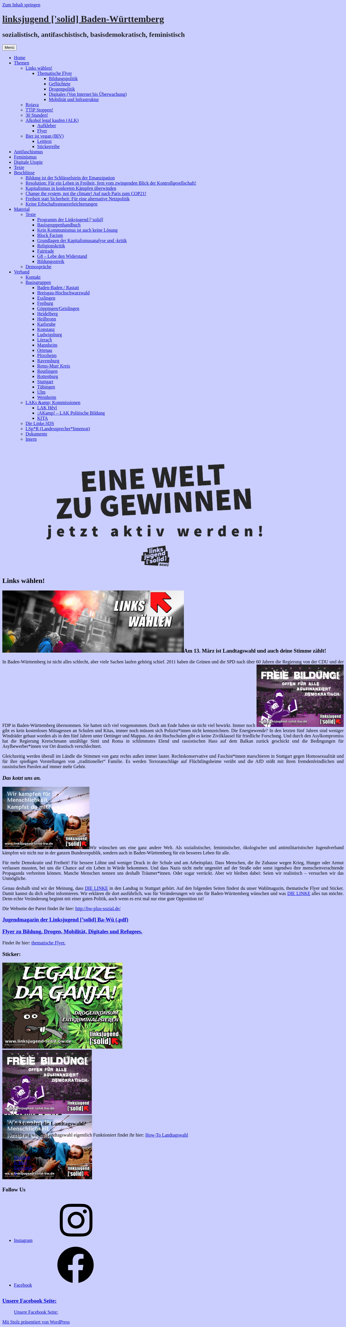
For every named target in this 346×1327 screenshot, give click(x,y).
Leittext (44, 141)
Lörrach (44, 339)
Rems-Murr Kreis (53, 365)
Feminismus (25, 156)
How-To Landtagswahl (166, 1134)
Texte (19, 167)
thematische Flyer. (48, 942)
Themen (21, 62)
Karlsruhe (46, 324)
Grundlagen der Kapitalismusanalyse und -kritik (82, 240)
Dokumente (36, 433)
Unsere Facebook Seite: (29, 1301)
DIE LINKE (96, 888)
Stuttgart (45, 381)
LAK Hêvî (47, 407)
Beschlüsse (24, 172)
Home (19, 57)
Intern (31, 439)
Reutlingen (47, 371)
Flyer (42, 130)
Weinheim (46, 397)
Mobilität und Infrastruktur (74, 99)
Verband (21, 271)
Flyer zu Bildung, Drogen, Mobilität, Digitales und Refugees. (72, 931)
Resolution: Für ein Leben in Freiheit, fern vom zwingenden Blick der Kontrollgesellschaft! (111, 183)
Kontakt (33, 277)
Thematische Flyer (54, 73)
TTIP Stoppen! (39, 109)
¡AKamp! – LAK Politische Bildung (71, 412)
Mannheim (47, 345)
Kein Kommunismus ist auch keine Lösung (77, 230)
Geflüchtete (60, 83)
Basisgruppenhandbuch (58, 224)
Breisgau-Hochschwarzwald (63, 292)
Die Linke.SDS (40, 423)
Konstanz (46, 329)
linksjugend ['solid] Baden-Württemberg (83, 19)
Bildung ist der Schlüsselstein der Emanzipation (70, 177)
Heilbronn (46, 318)
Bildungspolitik (63, 78)
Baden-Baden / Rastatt (58, 287)
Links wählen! (39, 68)
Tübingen (46, 386)
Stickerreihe (48, 146)
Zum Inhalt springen (21, 4)
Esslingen (46, 298)
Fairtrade (45, 251)
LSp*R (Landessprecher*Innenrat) (58, 428)
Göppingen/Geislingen (58, 308)
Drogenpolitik (62, 89)
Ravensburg (48, 360)
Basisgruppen (38, 282)
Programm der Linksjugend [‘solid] (70, 219)
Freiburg (45, 303)
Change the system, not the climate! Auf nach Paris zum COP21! (86, 193)
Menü (9, 47)
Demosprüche (38, 266)
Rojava (32, 104)
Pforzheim (47, 355)
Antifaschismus (28, 151)
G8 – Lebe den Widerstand (62, 256)
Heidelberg (47, 313)
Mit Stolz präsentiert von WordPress (36, 1321)
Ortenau (44, 350)
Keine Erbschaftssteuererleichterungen (61, 203)
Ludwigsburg (49, 334)
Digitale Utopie (28, 162)
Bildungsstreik (50, 261)
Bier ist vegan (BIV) (45, 136)
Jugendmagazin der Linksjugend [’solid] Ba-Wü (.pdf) (65, 920)
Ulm (41, 392)
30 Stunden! (37, 115)
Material (22, 209)
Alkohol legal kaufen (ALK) (52, 120)
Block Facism (50, 235)
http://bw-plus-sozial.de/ (98, 908)
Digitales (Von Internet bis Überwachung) (88, 94)
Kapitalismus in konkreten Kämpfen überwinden (71, 188)
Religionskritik (51, 245)
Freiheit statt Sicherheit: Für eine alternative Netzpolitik (78, 198)
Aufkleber (46, 125)
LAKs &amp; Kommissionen (53, 402)
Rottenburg (47, 376)
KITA (42, 418)
